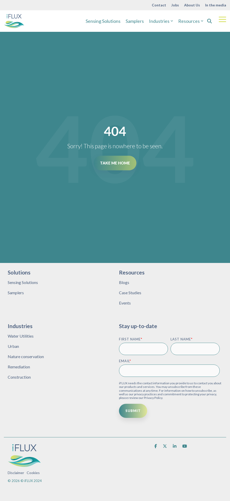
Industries (161, 21)
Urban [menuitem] (13, 346)
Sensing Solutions (103, 21)
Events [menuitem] (125, 302)
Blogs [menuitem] (124, 282)
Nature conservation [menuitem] (26, 356)
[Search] (209, 21)
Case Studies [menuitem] (130, 292)
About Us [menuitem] (192, 5)
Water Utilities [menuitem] (21, 335)
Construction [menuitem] (19, 377)
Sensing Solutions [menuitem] (23, 282)
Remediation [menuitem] (19, 366)
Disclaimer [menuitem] (16, 472)
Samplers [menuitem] (16, 292)
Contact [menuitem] (159, 5)
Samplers (135, 21)
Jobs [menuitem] (175, 5)
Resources (190, 21)
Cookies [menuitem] (33, 472)
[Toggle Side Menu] (222, 19)
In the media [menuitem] (215, 5)
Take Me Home (115, 163)
